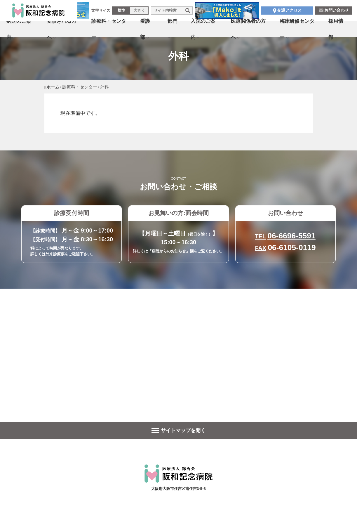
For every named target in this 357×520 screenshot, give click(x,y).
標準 (121, 11)
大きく (139, 11)
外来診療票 (55, 254)
